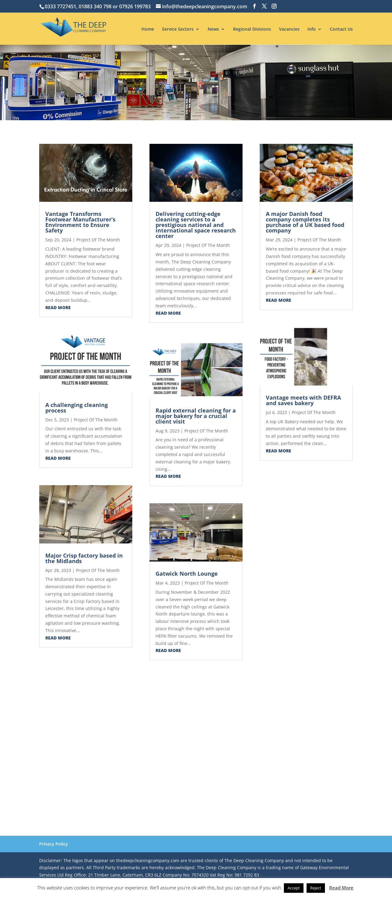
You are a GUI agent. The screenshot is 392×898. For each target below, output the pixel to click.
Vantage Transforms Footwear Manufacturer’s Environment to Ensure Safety (80, 222)
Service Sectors (178, 29)
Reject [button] (315, 888)
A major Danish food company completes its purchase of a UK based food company (305, 222)
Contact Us (341, 29)
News (213, 29)
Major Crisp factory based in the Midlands (84, 558)
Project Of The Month (98, 240)
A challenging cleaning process (76, 407)
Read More (341, 888)
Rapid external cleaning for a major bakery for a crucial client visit (196, 416)
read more (58, 307)
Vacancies (289, 29)
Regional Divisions (252, 29)
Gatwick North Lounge (187, 573)
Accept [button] (294, 888)
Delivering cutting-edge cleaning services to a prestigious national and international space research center (196, 225)
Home (147, 29)
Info (311, 29)
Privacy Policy (53, 844)
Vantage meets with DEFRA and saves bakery (303, 400)
